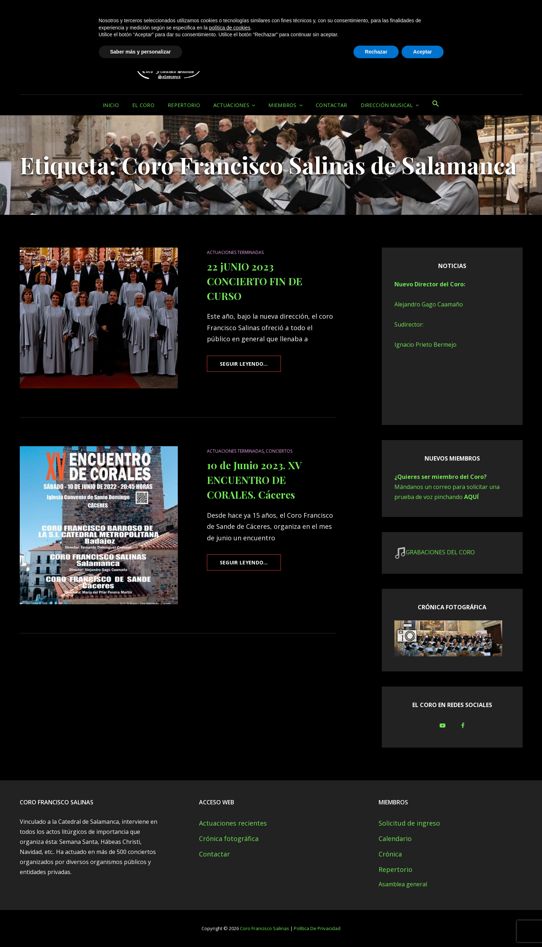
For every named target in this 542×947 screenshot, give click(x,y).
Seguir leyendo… (250, 366)
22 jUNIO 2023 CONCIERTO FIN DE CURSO (254, 281)
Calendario (395, 838)
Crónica (390, 854)
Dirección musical (387, 105)
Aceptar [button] (422, 927)
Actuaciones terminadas (235, 252)
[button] (435, 105)
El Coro (143, 105)
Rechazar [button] (376, 927)
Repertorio (184, 105)
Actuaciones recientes (233, 823)
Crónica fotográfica (229, 838)
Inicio (111, 105)
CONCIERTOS (279, 451)
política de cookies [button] (229, 903)
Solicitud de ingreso (409, 823)
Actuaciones (231, 105)
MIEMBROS (282, 105)
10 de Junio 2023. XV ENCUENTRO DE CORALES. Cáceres (254, 479)
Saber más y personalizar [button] (140, 927)
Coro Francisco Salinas (313, 42)
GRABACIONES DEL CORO (440, 552)
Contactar (331, 105)
